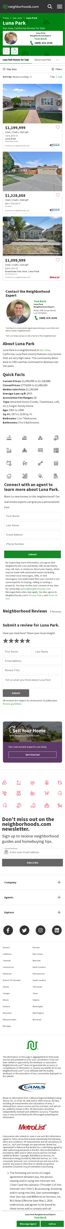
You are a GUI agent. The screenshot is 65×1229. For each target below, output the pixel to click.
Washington (38, 1006)
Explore (9, 912)
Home (6, 17)
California (20, 28)
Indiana (6, 1006)
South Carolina (39, 980)
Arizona (6, 947)
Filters (56, 69)
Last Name (12, 525)
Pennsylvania (39, 973)
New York (37, 960)
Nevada (36, 947)
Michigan (7, 1026)
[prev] (6, 103)
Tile (52, 76)
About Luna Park (42, 59)
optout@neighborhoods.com (35, 588)
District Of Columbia (12, 980)
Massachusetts (9, 1019)
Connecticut (8, 967)
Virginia (36, 1000)
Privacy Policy (36, 595)
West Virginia (38, 1013)
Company (10, 882)
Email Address (14, 534)
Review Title (12, 670)
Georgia (6, 993)
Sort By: (7, 77)
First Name (12, 516)
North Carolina (39, 967)
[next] (59, 103)
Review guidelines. (12, 703)
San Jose (17, 17)
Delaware (7, 973)
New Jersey (38, 954)
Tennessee (37, 986)
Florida (6, 986)
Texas (35, 993)
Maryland (7, 1013)
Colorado (7, 960)
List (60, 76)
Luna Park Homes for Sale (16, 59)
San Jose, (8, 28)
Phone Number (15, 543)
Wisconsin (37, 1019)
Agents (8, 897)
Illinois (5, 1000)
